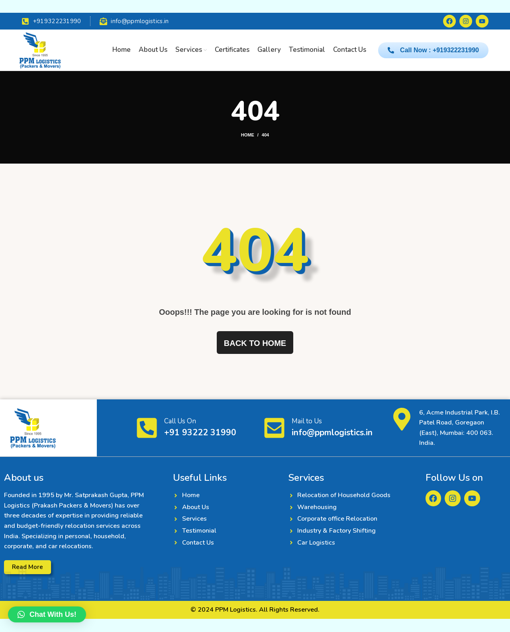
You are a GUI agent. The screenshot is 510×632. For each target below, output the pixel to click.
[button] (47, 614)
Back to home (255, 343)
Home (247, 135)
